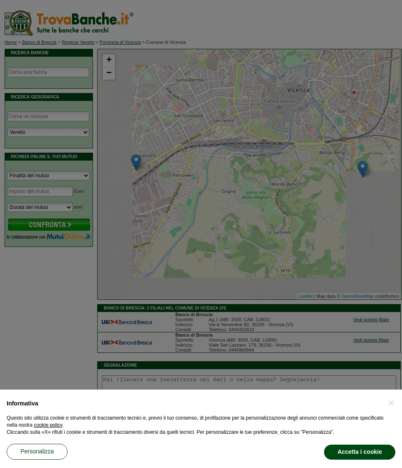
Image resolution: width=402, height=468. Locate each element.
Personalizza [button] (37, 451)
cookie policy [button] (48, 425)
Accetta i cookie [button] (359, 451)
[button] (391, 403)
